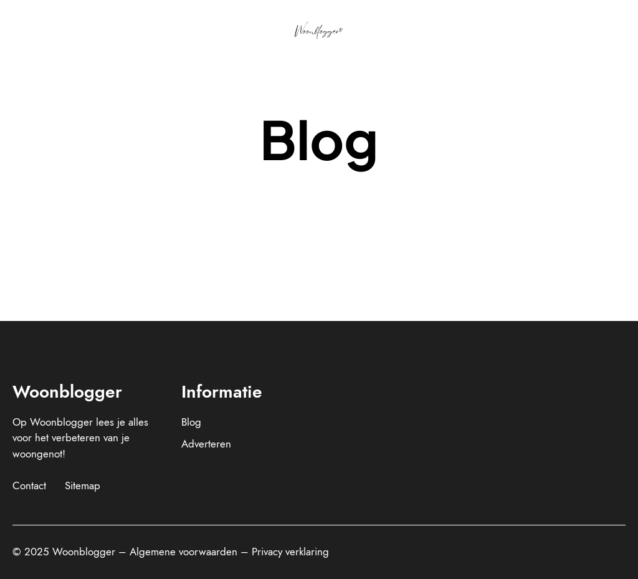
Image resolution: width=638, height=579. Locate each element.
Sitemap (82, 485)
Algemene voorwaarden (183, 551)
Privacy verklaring (290, 551)
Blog (191, 421)
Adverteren (206, 443)
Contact (29, 485)
